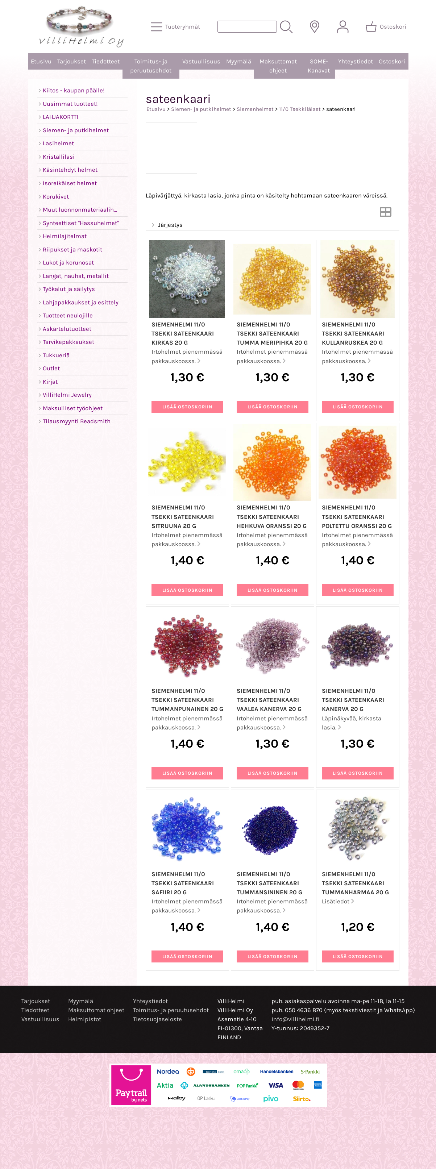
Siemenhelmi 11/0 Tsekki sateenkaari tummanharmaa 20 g (355, 883)
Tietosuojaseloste (157, 1019)
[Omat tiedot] (342, 27)
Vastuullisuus (201, 61)
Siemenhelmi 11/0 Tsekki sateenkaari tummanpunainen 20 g (187, 699)
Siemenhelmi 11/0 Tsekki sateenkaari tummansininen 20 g (269, 883)
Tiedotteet (106, 61)
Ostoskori (392, 61)
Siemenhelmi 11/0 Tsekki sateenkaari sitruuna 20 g (182, 516)
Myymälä (238, 61)
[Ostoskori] (386, 27)
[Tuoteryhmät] (176, 27)
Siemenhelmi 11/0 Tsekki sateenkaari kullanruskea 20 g (353, 333)
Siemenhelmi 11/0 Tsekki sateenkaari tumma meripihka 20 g (272, 333)
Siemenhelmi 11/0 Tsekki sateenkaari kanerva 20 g (353, 699)
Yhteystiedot (355, 61)
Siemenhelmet (255, 109)
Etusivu (41, 61)
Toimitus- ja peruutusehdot (150, 66)
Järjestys (166, 225)
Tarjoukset (71, 61)
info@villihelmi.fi (295, 1019)
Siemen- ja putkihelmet (201, 109)
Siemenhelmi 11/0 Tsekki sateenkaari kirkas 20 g (182, 333)
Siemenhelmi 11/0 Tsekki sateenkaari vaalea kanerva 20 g (269, 699)
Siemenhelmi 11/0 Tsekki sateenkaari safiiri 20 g (182, 883)
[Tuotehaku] (247, 27)
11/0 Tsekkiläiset (300, 109)
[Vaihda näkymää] (385, 214)
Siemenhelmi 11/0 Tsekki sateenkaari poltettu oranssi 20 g (357, 516)
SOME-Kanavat (319, 66)
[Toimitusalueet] (314, 27)
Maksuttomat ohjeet (278, 66)
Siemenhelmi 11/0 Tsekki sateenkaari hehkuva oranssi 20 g (272, 516)
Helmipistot (84, 1019)
